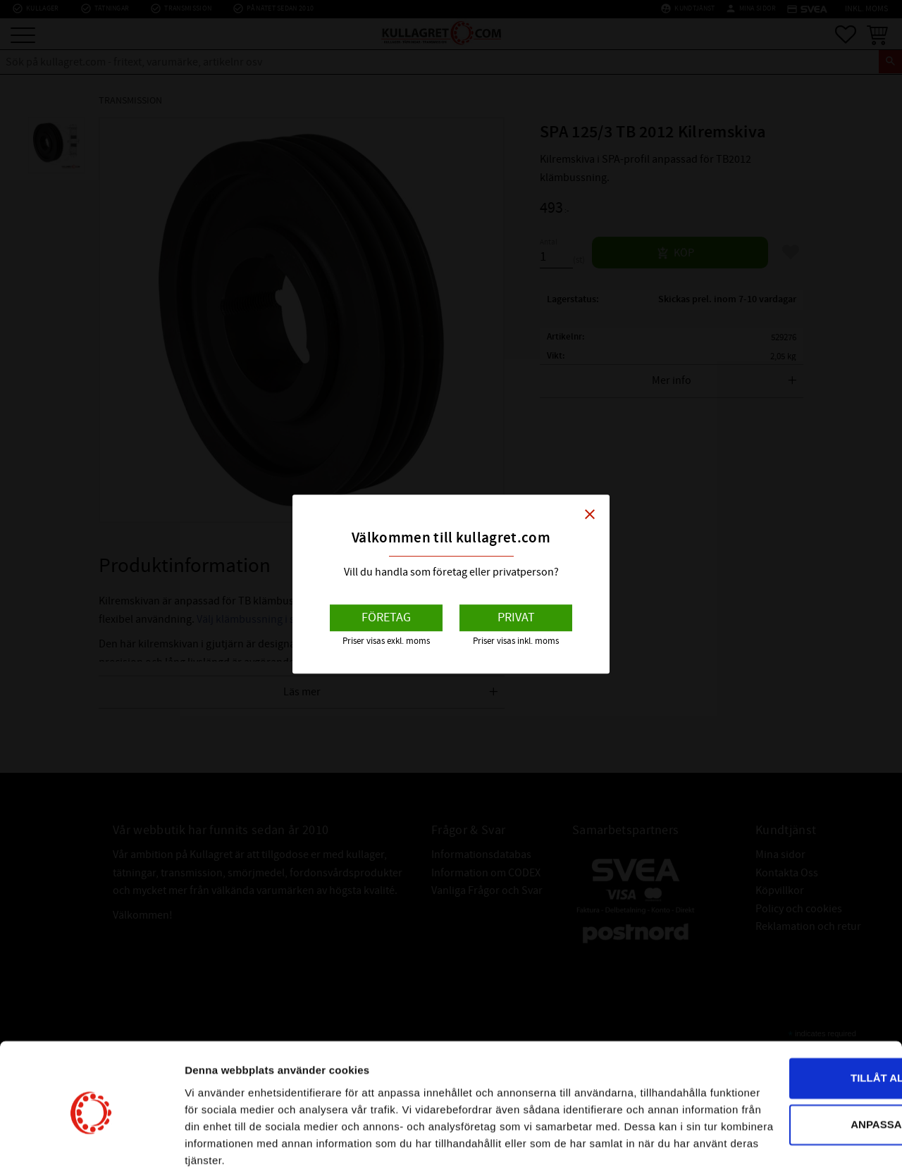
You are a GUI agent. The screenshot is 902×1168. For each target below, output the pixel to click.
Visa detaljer (216, 1140)
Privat (516, 617)
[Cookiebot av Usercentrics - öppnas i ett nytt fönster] (91, 1140)
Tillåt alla (783, 1003)
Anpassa (785, 1049)
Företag (386, 617)
